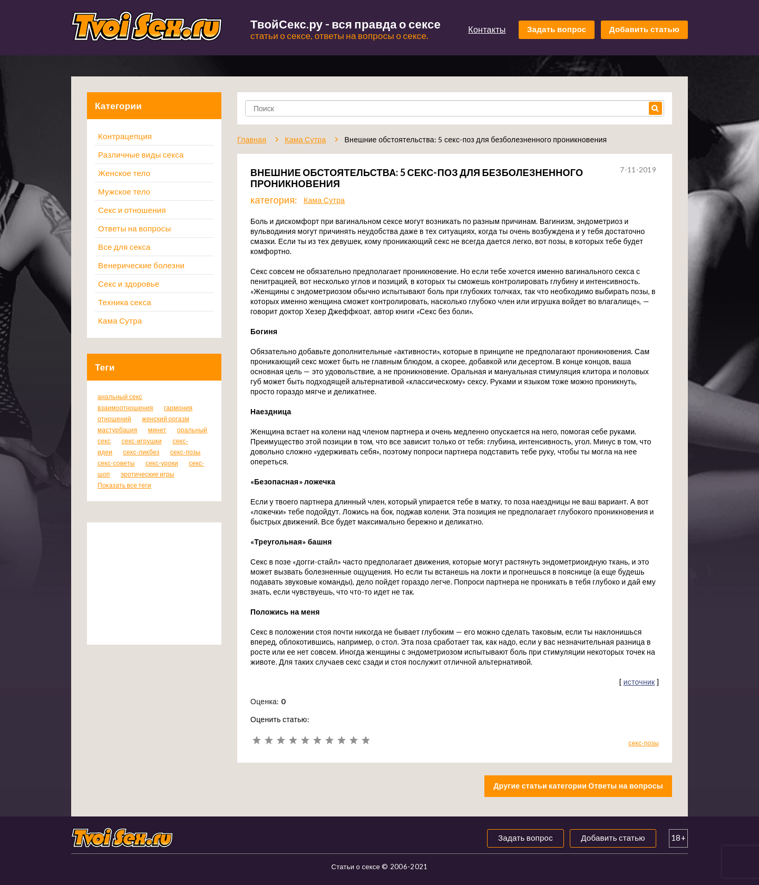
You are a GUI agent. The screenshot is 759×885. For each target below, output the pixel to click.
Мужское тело (124, 191)
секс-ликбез (141, 452)
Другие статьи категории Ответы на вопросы (578, 785)
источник (639, 681)
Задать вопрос (557, 29)
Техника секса (124, 302)
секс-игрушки (141, 441)
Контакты (486, 29)
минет (157, 430)
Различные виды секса (141, 154)
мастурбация (118, 430)
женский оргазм (165, 419)
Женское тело (124, 173)
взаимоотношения (125, 408)
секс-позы (185, 452)
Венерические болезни (141, 265)
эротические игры (147, 474)
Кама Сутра (120, 320)
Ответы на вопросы (134, 228)
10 (365, 740)
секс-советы (116, 463)
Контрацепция (125, 136)
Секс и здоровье (128, 283)
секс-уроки (161, 463)
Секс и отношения (132, 210)
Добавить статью (644, 29)
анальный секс (120, 397)
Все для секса (124, 246)
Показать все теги (124, 485)
